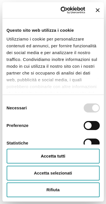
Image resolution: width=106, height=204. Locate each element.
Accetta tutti (53, 156)
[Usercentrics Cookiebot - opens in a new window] (63, 10)
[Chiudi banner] (97, 10)
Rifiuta (53, 189)
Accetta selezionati (53, 173)
